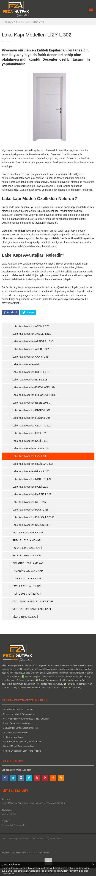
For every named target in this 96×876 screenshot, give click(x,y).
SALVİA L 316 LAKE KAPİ (26, 555)
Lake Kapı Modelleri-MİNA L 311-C (31, 479)
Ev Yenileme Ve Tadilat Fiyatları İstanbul (21, 741)
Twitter (30, 312)
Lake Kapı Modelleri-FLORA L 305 (31, 417)
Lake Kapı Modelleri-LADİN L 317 (30, 448)
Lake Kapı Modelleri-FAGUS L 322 (31, 410)
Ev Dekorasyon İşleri (12, 737)
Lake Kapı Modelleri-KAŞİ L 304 (30, 440)
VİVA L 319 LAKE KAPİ (25, 616)
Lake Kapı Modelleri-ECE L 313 (29, 379)
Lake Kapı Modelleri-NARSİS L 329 (31, 494)
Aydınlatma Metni (54, 839)
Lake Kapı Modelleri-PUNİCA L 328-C (33, 517)
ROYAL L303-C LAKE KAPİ (27, 532)
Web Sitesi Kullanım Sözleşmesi (31, 839)
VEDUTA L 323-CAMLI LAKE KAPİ (31, 609)
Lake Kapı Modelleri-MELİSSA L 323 (32, 463)
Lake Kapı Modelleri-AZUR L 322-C (31, 349)
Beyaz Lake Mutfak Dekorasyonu (18, 714)
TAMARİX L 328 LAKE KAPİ (27, 570)
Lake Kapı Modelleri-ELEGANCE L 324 (34, 387)
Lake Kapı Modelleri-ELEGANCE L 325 (34, 395)
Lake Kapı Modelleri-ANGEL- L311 (31, 333)
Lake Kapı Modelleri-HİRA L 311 (30, 433)
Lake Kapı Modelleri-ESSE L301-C (31, 402)
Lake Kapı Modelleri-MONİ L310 (30, 486)
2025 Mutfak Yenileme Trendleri (17, 709)
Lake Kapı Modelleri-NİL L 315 (29, 502)
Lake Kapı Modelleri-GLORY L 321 (31, 425)
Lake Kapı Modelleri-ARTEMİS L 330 (32, 341)
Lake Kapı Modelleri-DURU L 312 (30, 372)
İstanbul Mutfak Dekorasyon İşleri (18, 746)
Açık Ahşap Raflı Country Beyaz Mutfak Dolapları (25, 719)
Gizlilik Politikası (9, 839)
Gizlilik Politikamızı (70, 870)
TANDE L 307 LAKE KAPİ (26, 578)
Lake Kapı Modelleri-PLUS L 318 (30, 509)
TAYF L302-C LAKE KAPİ (26, 586)
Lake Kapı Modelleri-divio (26, 364)
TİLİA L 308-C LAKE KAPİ (26, 593)
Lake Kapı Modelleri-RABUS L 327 (31, 525)
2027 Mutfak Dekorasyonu (15, 732)
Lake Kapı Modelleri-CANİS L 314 (31, 356)
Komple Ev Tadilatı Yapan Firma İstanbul (21, 751)
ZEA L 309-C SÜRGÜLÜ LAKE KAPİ (32, 601)
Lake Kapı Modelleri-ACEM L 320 (30, 326)
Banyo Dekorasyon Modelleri (16, 723)
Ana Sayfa (8, 22)
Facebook (12, 312)
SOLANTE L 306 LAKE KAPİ (28, 563)
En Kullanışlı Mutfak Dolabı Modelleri (20, 728)
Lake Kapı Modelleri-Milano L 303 (30, 471)
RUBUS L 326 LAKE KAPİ (26, 540)
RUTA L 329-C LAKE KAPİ (27, 547)
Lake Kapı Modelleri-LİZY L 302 (30, 22)
